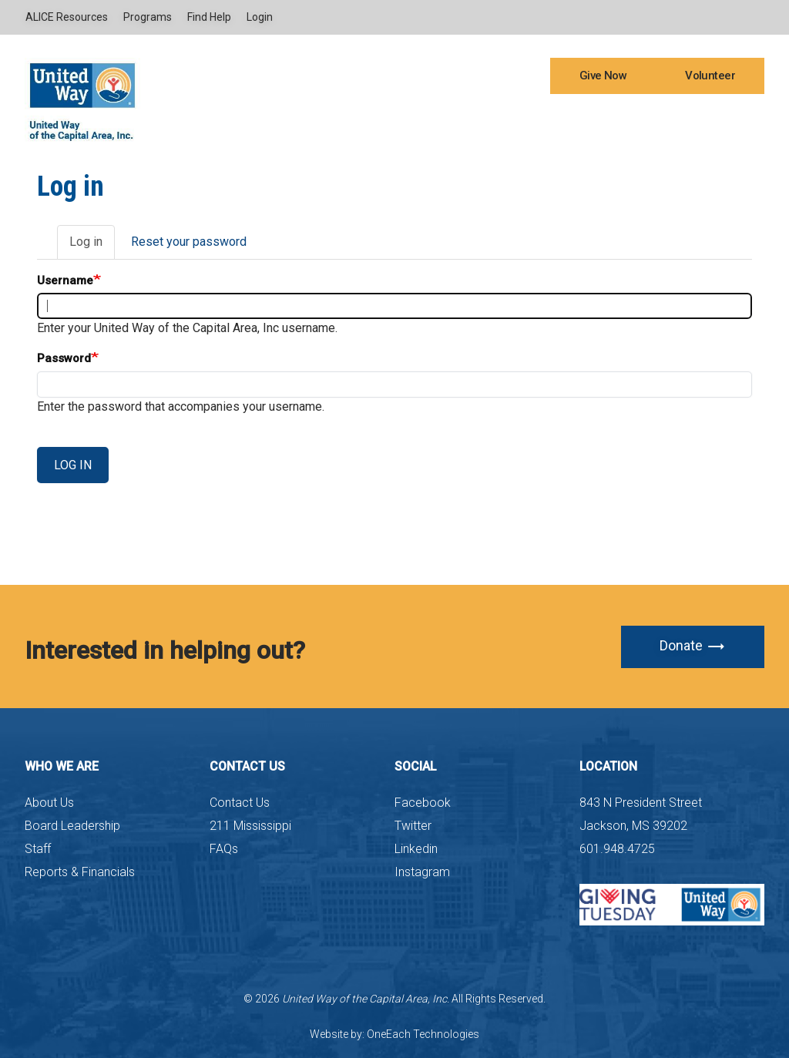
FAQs (224, 848)
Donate (693, 646)
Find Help (209, 17)
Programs (147, 17)
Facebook (422, 802)
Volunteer (710, 75)
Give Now (602, 75)
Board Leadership (72, 825)
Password (64, 358)
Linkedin (416, 848)
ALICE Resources (66, 17)
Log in (92, 246)
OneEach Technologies (423, 1034)
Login (260, 17)
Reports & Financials (80, 872)
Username (65, 280)
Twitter (412, 825)
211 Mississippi (250, 825)
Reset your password (189, 241)
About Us (49, 802)
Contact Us (240, 802)
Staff (38, 848)
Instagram (422, 872)
